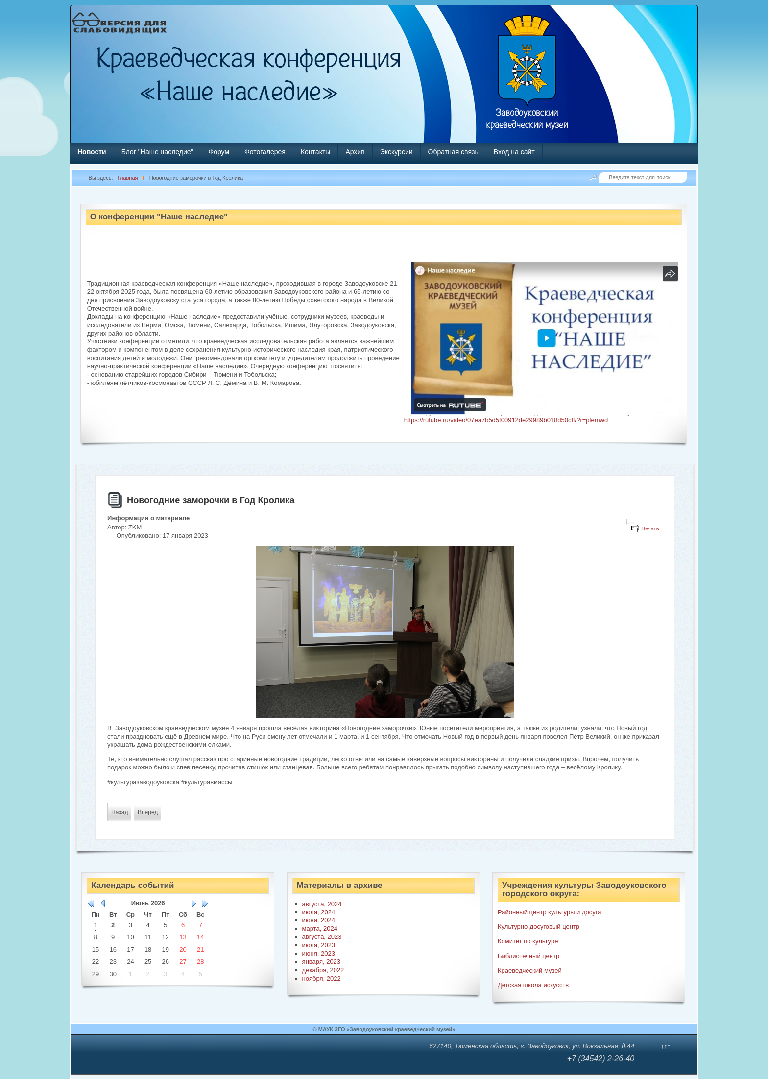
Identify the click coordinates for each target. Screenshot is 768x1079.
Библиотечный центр (528, 955)
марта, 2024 (319, 928)
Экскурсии (396, 152)
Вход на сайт (514, 152)
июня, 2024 (318, 920)
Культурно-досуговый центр (538, 926)
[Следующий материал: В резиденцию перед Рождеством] (148, 812)
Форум (219, 152)
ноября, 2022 (321, 978)
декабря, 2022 (323, 970)
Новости (91, 152)
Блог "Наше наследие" (157, 152)
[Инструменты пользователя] (630, 522)
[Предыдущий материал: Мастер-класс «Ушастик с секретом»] (119, 812)
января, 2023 (321, 961)
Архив (354, 152)
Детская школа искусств (533, 985)
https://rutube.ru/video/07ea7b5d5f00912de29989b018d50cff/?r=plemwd (506, 420)
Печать (650, 528)
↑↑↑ (666, 1046)
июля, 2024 (319, 912)
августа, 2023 (322, 936)
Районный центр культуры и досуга (549, 912)
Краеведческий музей (530, 970)
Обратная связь (453, 152)
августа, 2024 (322, 904)
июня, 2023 (318, 953)
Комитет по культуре (528, 941)
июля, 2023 (319, 945)
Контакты (315, 152)
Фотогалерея (265, 152)
